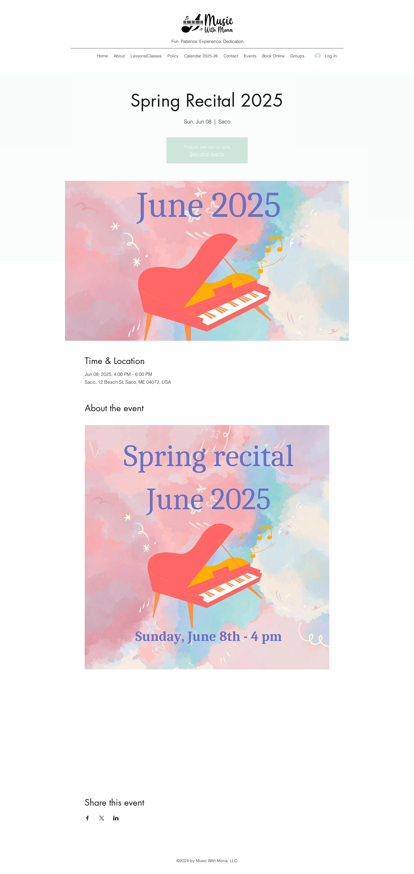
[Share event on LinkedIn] (116, 818)
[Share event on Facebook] (87, 818)
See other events (207, 154)
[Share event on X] (101, 818)
